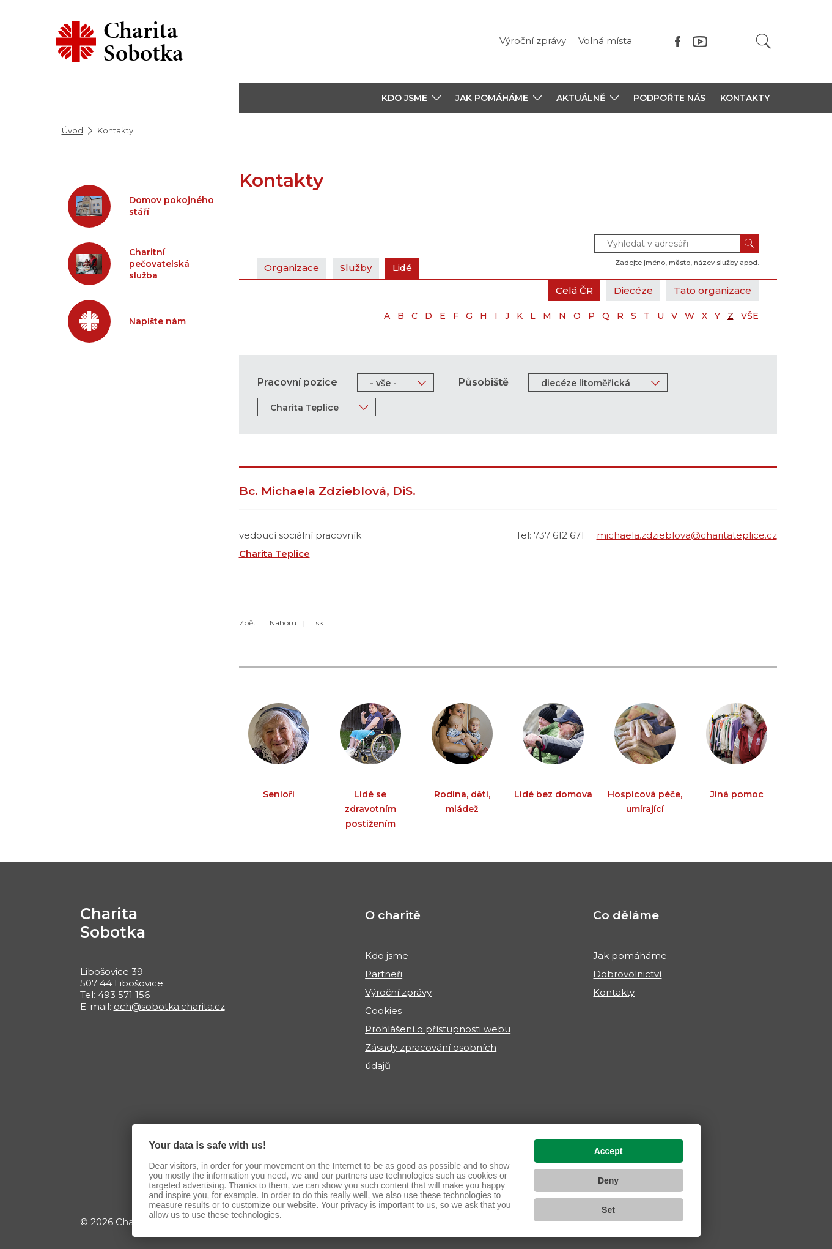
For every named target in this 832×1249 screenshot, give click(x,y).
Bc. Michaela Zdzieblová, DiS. (327, 491)
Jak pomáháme (630, 955)
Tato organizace (712, 290)
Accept (608, 1151)
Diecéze (633, 290)
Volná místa (605, 41)
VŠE (750, 315)
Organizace (292, 268)
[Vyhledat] (763, 41)
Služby (356, 268)
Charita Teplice (274, 553)
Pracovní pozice (297, 382)
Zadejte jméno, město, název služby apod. (687, 262)
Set (608, 1210)
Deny (608, 1180)
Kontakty (745, 97)
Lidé (403, 268)
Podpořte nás (669, 97)
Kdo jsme (386, 955)
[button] (411, 98)
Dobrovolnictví (627, 974)
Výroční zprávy (532, 41)
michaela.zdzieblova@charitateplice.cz (687, 535)
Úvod (72, 130)
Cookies (383, 1010)
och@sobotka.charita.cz (169, 1006)
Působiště (483, 382)
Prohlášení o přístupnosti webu (437, 1029)
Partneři (383, 974)
